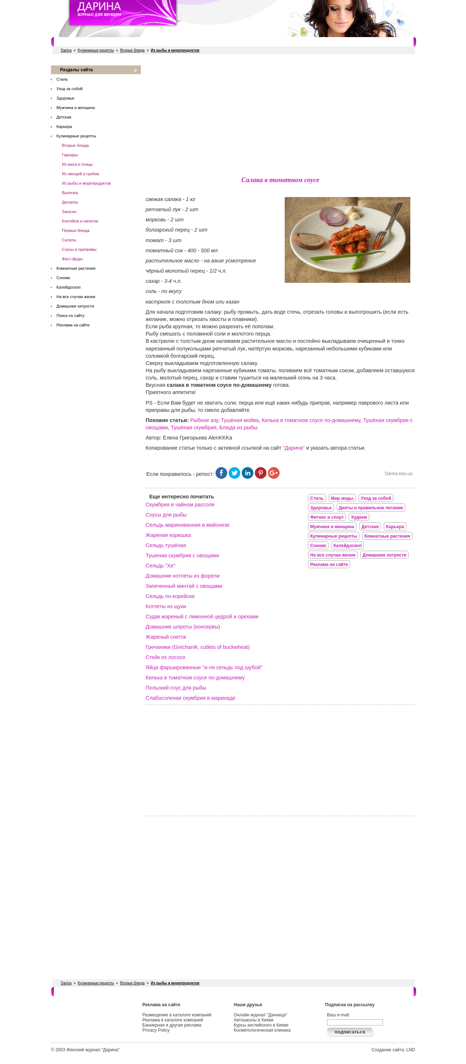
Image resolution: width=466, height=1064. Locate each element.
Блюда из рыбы (238, 427)
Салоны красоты (83, 42)
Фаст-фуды (72, 259)
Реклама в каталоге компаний (172, 1020)
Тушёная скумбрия (193, 427)
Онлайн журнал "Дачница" (260, 1014)
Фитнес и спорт (126, 42)
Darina (66, 50)
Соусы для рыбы (166, 515)
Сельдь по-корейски (170, 596)
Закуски (69, 211)
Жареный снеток (166, 637)
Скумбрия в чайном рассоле (180, 504)
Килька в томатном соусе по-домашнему (311, 420)
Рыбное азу (204, 420)
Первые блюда (76, 230)
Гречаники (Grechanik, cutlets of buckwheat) (198, 647)
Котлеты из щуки (166, 606)
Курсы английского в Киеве (261, 1025)
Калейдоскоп (68, 287)
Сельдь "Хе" (160, 566)
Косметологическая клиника (262, 1030)
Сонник (63, 278)
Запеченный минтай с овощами (184, 586)
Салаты (69, 240)
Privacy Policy (156, 1030)
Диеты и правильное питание (371, 507)
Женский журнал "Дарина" (93, 1049)
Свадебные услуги (202, 42)
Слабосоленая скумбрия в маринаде (191, 698)
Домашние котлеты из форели (183, 576)
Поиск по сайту (70, 315)
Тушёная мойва (240, 420)
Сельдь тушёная (166, 545)
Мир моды (342, 498)
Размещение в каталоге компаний (176, 1014)
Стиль (62, 79)
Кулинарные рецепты (96, 50)
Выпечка (70, 192)
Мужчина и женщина (75, 107)
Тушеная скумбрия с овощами (182, 555)
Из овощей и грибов (80, 174)
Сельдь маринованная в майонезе (187, 525)
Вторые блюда (132, 50)
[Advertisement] (280, 116)
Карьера (64, 126)
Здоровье (65, 98)
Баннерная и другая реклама (171, 1025)
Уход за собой (69, 89)
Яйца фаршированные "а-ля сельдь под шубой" (204, 667)
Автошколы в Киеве (254, 1020)
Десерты (70, 202)
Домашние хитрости (75, 306)
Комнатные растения (75, 268)
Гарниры (70, 155)
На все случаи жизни (75, 296)
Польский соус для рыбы (176, 688)
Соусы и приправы (79, 249)
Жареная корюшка (168, 535)
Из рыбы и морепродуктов (86, 183)
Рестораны (162, 42)
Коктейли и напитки (80, 221)
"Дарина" (294, 448)
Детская (63, 117)
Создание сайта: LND (393, 1049)
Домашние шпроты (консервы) (183, 627)
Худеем (359, 517)
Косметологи (279, 42)
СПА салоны (243, 42)
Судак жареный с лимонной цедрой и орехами (202, 616)
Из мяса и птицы (77, 164)
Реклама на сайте (73, 325)
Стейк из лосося (165, 657)
